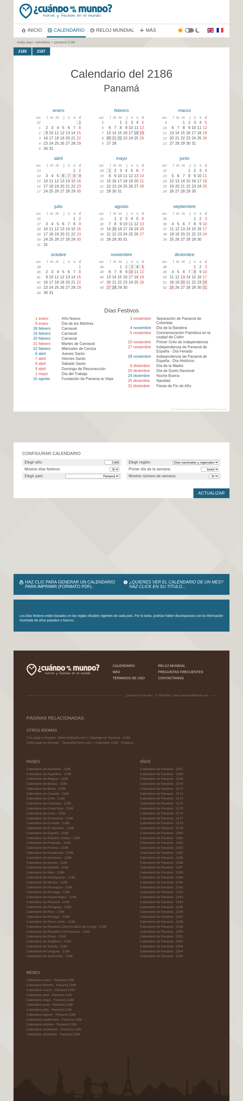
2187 (41, 51)
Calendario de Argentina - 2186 (49, 774)
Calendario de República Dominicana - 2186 (58, 931)
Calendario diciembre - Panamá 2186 (53, 1034)
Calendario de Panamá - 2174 (161, 803)
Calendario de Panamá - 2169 (161, 778)
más (116, 672)
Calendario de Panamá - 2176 (161, 813)
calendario (42, 42)
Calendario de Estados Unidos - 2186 (53, 838)
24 (205, 282)
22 (120, 138)
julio (58, 206)
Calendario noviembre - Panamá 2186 (54, 1029)
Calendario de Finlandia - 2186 (49, 842)
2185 (22, 51)
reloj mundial (171, 666)
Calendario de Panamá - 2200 (161, 931)
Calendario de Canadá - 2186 (48, 793)
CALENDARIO (66, 30)
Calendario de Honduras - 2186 (49, 857)
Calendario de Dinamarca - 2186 (50, 818)
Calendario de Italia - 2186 (45, 872)
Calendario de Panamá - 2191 (161, 887)
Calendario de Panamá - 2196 (161, 911)
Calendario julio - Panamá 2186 (49, 1009)
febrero (121, 110)
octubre (58, 254)
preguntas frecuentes (180, 672)
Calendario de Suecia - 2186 (47, 946)
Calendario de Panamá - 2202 (161, 941)
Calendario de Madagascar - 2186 (51, 877)
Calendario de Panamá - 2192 (161, 892)
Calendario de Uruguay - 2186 (48, 951)
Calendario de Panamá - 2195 (161, 907)
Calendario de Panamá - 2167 (161, 769)
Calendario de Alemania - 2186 (49, 769)
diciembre (184, 254)
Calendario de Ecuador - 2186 (48, 823)
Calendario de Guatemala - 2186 (50, 852)
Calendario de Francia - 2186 (47, 847)
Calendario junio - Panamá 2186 (50, 1004)
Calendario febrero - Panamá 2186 (51, 985)
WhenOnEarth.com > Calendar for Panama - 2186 (94, 737)
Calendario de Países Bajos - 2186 (51, 897)
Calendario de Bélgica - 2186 (47, 778)
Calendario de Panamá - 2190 (161, 882)
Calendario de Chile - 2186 (46, 798)
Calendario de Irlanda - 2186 (47, 862)
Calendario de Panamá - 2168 (161, 774)
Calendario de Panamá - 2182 (161, 842)
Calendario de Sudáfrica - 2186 (49, 941)
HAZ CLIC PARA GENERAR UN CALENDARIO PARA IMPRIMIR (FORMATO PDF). (70, 584)
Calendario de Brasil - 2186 (46, 788)
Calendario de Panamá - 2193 (161, 897)
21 (114, 138)
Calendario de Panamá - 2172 (161, 793)
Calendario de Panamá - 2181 (161, 838)
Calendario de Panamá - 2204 (161, 951)
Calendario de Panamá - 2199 (161, 926)
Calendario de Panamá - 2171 (161, 788)
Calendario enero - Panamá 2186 (50, 980)
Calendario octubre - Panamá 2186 (52, 1024)
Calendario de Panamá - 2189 (161, 877)
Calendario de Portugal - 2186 (48, 916)
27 (109, 287)
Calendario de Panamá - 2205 (161, 956)
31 (205, 287)
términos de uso (129, 678)
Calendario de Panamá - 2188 (161, 872)
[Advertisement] (121, 536)
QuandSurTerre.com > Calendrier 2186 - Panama (97, 742)
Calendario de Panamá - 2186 (48, 902)
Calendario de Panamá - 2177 (161, 818)
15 (114, 229)
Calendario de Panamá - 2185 (161, 857)
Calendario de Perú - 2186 (45, 911)
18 (136, 133)
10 (131, 272)
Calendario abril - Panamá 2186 (49, 995)
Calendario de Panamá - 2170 (161, 783)
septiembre (184, 206)
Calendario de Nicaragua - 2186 (49, 887)
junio (184, 158)
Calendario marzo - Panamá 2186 (51, 990)
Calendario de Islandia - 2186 (48, 867)
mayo (121, 158)
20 (109, 138)
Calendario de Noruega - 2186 (48, 892)
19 (142, 133)
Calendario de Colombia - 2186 (49, 803)
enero (58, 110)
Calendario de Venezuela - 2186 (50, 956)
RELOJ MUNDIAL (112, 30)
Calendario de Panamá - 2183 (161, 847)
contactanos (171, 678)
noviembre (121, 254)
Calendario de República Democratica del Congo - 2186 (67, 926)
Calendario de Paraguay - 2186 (49, 907)
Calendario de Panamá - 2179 (161, 828)
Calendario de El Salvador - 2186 (50, 828)
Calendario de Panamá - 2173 (161, 798)
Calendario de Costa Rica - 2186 (50, 808)
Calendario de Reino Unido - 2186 (51, 921)
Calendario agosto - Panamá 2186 (51, 1014)
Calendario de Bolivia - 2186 (47, 783)
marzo (184, 110)
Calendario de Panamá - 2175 (161, 808)
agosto (121, 206)
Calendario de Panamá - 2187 (161, 867)
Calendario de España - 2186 (48, 833)
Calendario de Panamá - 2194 (161, 902)
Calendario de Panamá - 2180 (161, 833)
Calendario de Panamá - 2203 (161, 946)
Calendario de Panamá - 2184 (161, 852)
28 (114, 287)
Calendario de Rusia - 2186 (46, 936)
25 (172, 287)
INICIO (32, 30)
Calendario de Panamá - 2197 (161, 916)
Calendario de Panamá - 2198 (161, 921)
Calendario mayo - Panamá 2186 (50, 1000)
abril (58, 158)
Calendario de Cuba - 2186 (46, 813)
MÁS (148, 30)
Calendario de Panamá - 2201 (161, 936)
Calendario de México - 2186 (47, 882)
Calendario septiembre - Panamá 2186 (54, 1019)
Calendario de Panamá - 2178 (161, 823)
